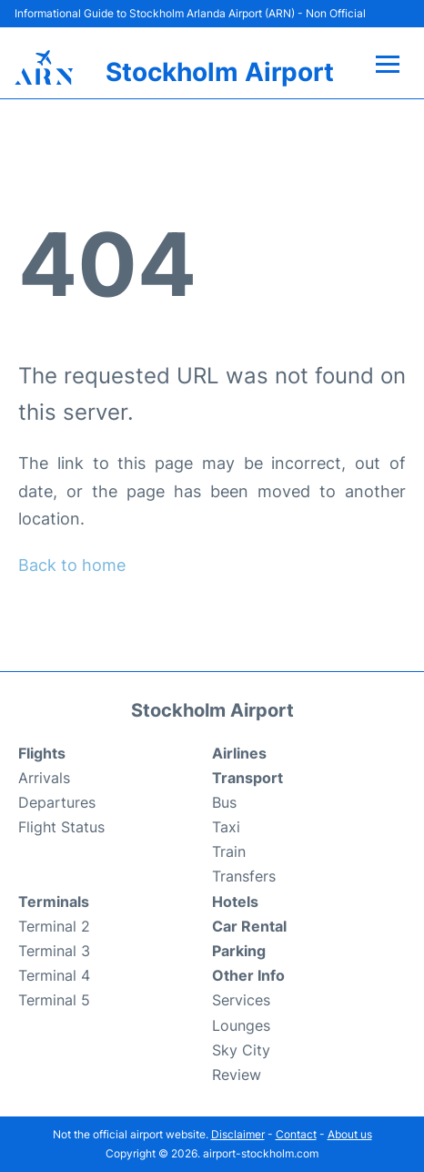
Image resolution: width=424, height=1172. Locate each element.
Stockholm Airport (220, 72)
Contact (296, 1134)
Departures (57, 802)
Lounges (241, 1025)
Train (229, 851)
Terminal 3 (54, 951)
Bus (224, 802)
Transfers (244, 876)
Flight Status (61, 827)
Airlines (239, 753)
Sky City (241, 1050)
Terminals (53, 901)
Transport (247, 778)
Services (241, 1000)
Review (236, 1074)
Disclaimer (238, 1134)
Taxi (226, 827)
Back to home (72, 565)
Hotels (235, 901)
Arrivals (44, 778)
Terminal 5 (54, 1000)
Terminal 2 (54, 926)
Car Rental (249, 926)
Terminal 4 (54, 975)
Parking (239, 951)
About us (350, 1134)
